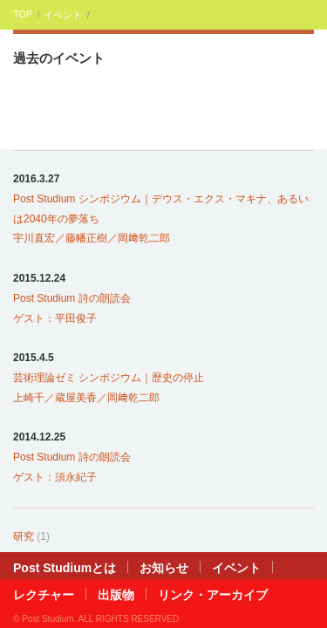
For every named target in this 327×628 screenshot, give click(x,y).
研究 (23, 536)
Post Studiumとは (64, 568)
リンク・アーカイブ (213, 595)
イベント (63, 15)
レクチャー (43, 595)
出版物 (116, 595)
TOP (22, 14)
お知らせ (164, 568)
